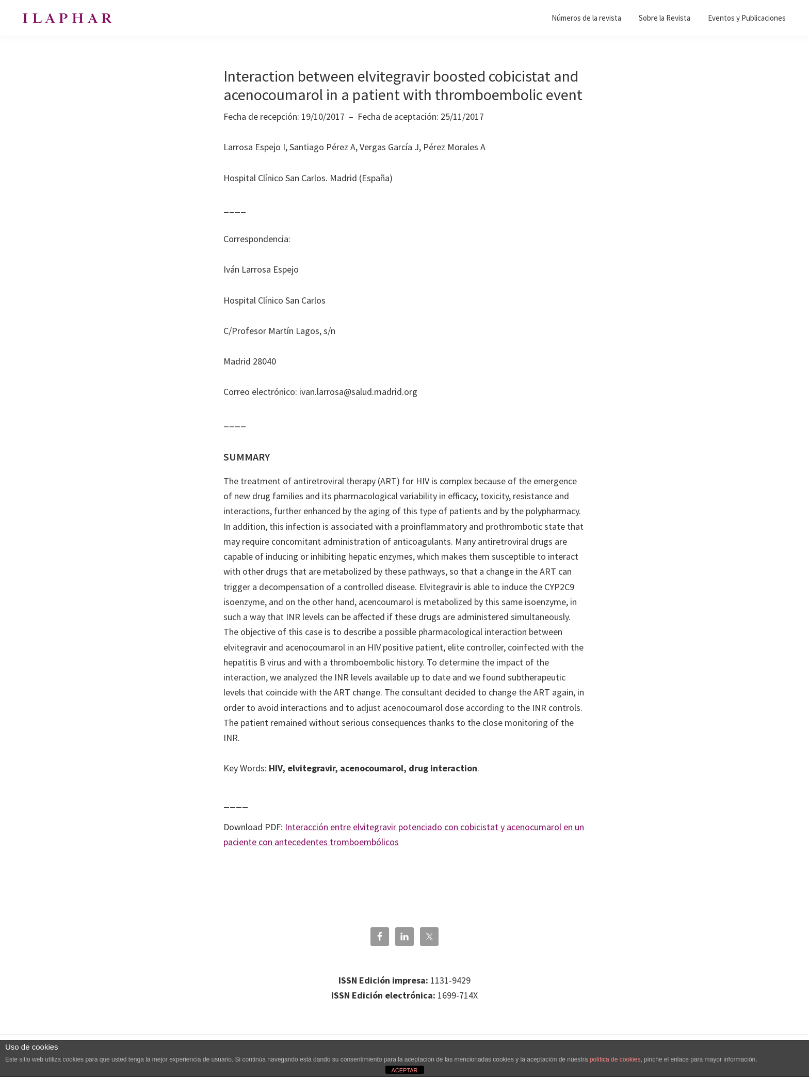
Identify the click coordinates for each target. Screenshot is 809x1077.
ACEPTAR (404, 1070)
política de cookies (615, 1059)
